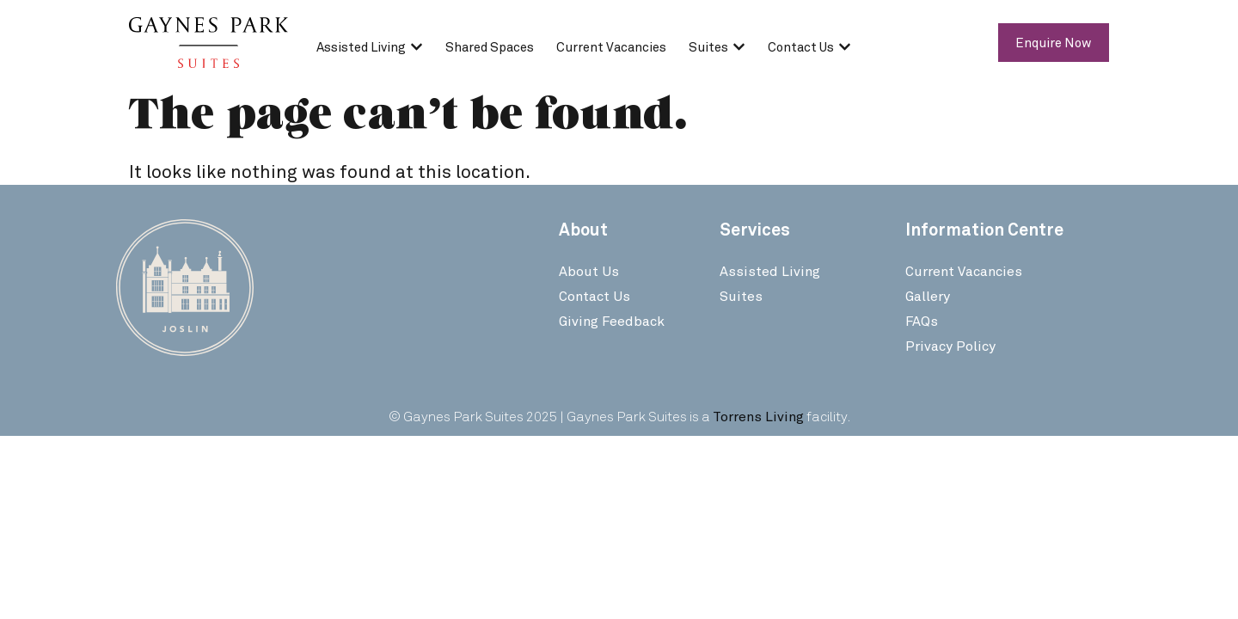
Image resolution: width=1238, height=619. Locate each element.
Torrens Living (758, 416)
